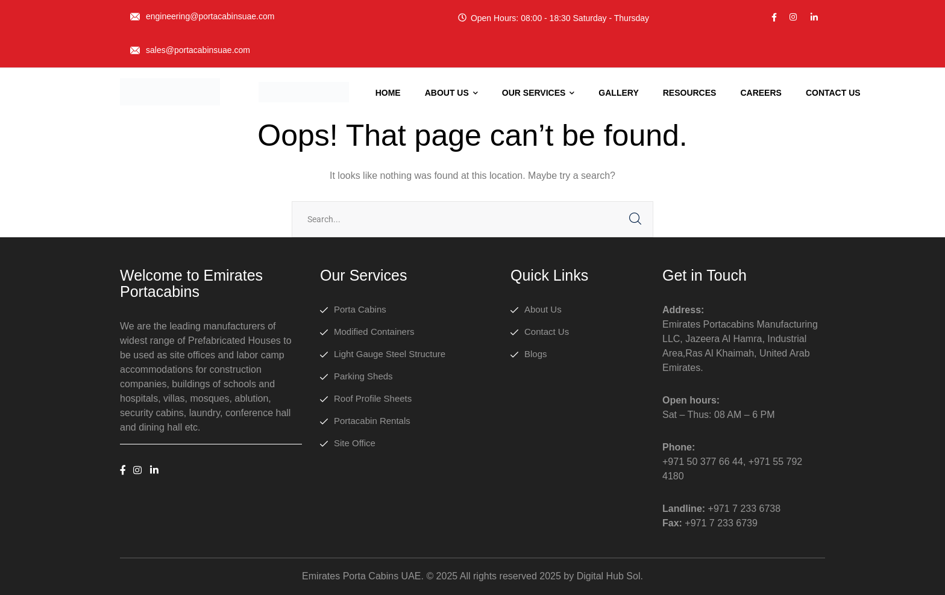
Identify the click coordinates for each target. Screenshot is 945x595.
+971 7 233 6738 (744, 508)
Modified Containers (374, 331)
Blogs (535, 354)
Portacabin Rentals (372, 421)
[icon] (774, 17)
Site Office (354, 443)
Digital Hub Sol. (610, 576)
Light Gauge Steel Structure (389, 354)
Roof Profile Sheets (373, 398)
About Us (543, 309)
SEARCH (635, 219)
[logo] (170, 91)
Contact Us (546, 331)
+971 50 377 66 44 (702, 461)
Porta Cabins (360, 309)
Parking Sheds (363, 376)
